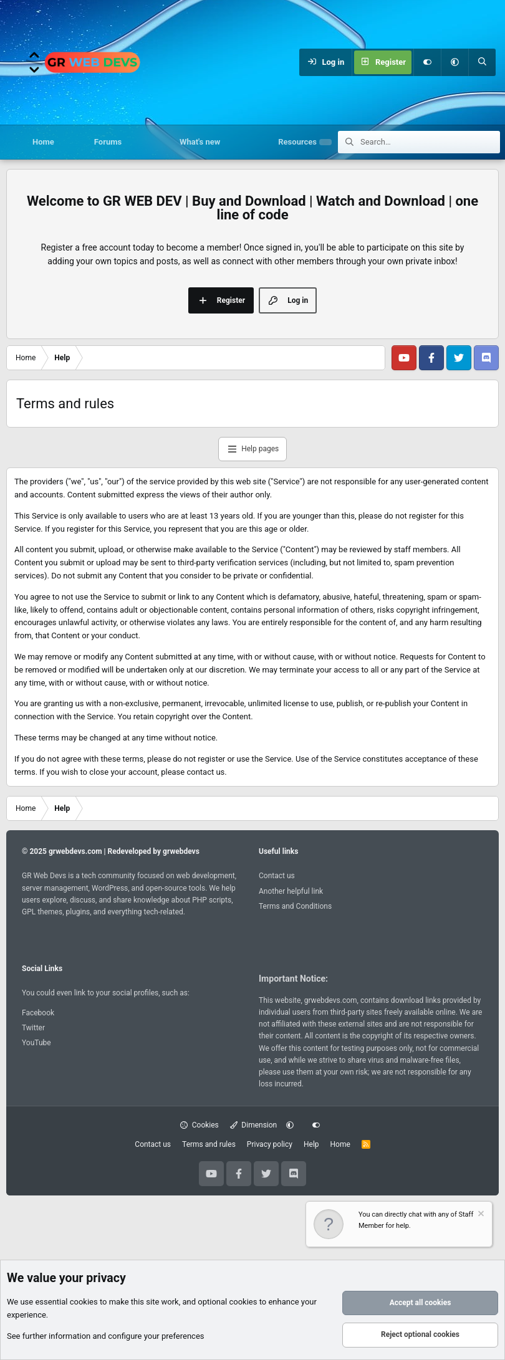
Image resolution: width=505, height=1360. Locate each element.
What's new (200, 141)
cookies (84, 1302)
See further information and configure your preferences (105, 1336)
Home (43, 141)
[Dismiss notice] (480, 1215)
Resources (297, 141)
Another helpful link (291, 891)
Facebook (38, 1012)
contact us (205, 772)
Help (311, 1144)
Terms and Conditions (295, 906)
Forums (108, 141)
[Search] (482, 62)
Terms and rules (209, 1144)
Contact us (277, 875)
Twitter (33, 1027)
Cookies (199, 1125)
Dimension (253, 1125)
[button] (454, 62)
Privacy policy (269, 1144)
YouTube (36, 1042)
